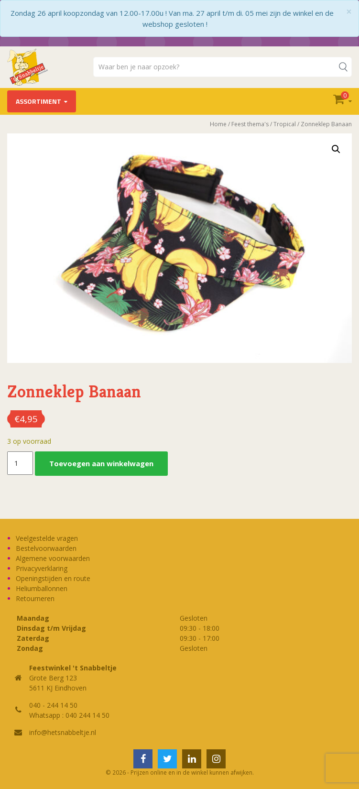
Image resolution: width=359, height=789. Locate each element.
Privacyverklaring (41, 568)
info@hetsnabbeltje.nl (62, 732)
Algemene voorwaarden (53, 558)
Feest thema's (250, 124)
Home (218, 124)
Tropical (284, 124)
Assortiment (38, 101)
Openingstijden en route (53, 578)
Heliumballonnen (41, 588)
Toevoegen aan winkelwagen (101, 463)
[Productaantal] (20, 463)
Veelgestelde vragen (47, 538)
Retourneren (35, 598)
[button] (336, 149)
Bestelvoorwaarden (46, 548)
